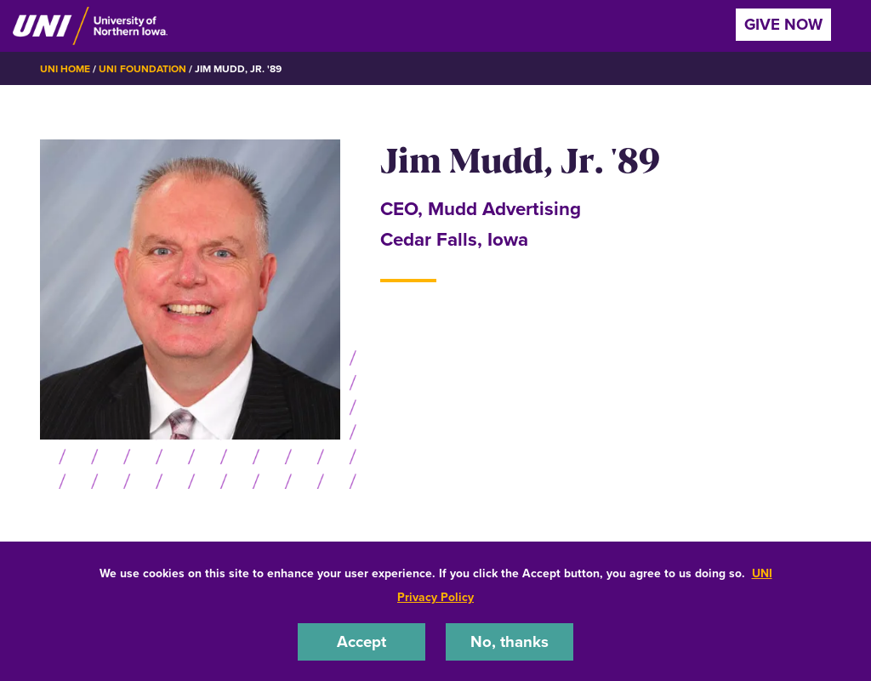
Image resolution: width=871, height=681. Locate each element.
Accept (361, 641)
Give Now (783, 24)
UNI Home (65, 69)
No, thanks (509, 641)
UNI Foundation (142, 69)
